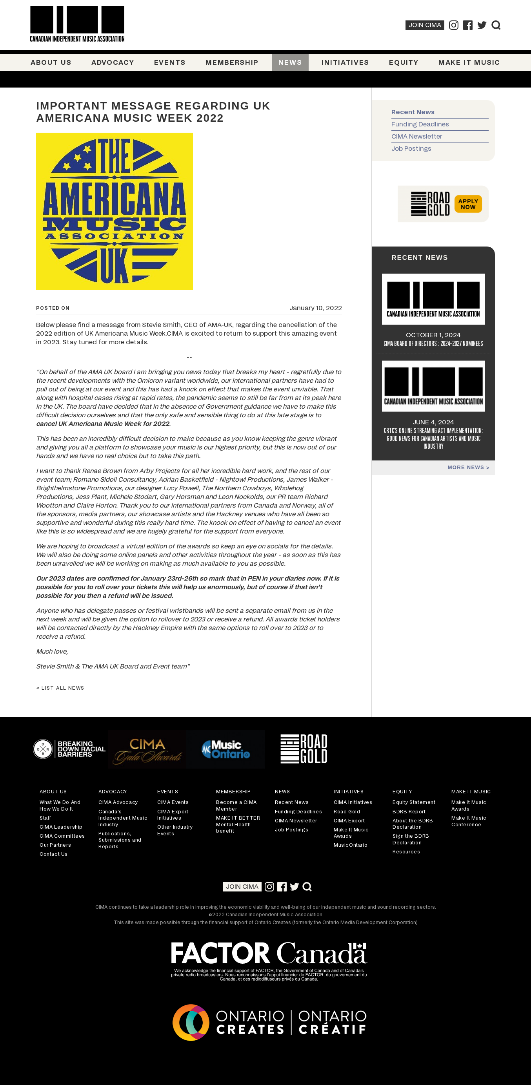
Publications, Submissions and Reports (120, 840)
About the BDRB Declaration (413, 824)
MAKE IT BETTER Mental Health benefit (238, 824)
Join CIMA (425, 25)
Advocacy (113, 62)
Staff (45, 818)
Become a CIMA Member (236, 805)
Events (170, 62)
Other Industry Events (175, 830)
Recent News (413, 112)
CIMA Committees (62, 836)
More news (467, 467)
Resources (406, 851)
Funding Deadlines (420, 124)
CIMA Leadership (61, 827)
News (290, 62)
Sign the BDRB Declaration (411, 839)
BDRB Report (409, 811)
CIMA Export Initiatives (173, 815)
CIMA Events (173, 802)
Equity (403, 62)
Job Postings (411, 149)
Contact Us (54, 854)
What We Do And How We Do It (60, 805)
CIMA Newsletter (416, 136)
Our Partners (55, 845)
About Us (51, 62)
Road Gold (347, 811)
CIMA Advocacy (118, 802)
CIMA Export (349, 820)
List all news (63, 688)
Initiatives (345, 62)
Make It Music (469, 62)
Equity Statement (414, 802)
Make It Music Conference (469, 821)
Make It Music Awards (351, 833)
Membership (232, 62)
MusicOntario (350, 845)
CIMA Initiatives (353, 802)
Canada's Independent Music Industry (122, 818)
